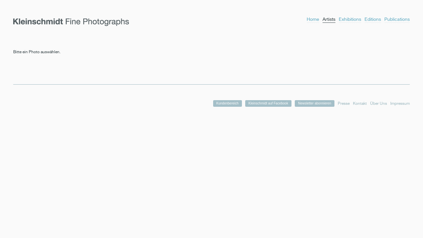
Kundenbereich (227, 103)
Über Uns (378, 103)
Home (313, 19)
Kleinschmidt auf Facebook (268, 103)
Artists (329, 19)
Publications (397, 19)
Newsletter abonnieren (314, 103)
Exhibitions (350, 19)
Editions (373, 19)
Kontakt (360, 103)
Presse (344, 103)
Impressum (400, 103)
